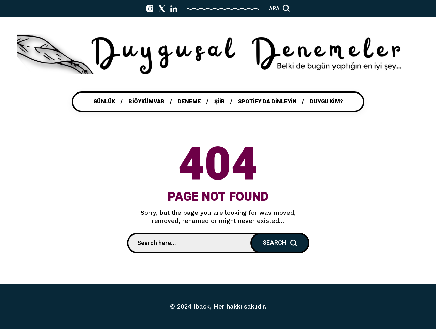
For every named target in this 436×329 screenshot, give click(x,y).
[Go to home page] (218, 54)
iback (202, 306)
